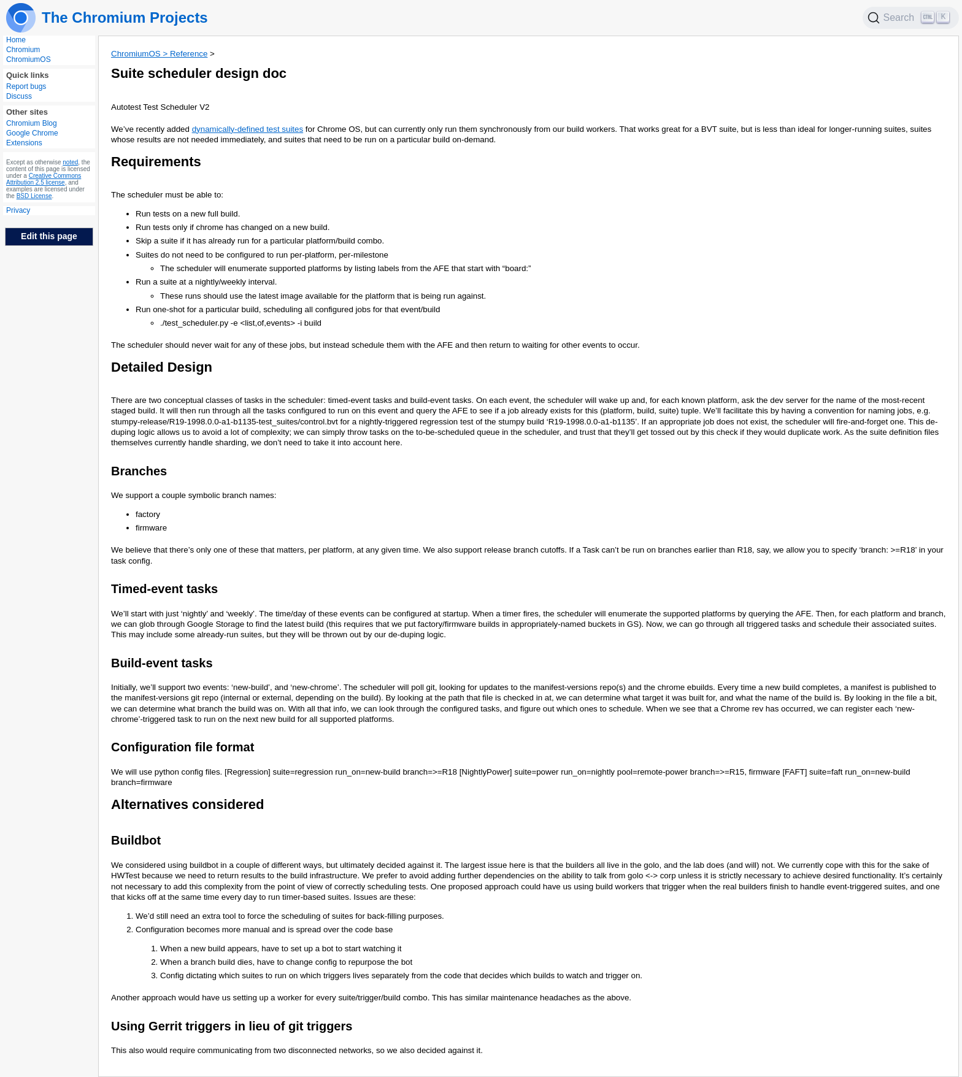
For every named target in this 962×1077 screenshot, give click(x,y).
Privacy (18, 210)
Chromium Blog (31, 123)
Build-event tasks (162, 663)
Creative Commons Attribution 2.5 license (43, 179)
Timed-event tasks (164, 589)
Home (16, 40)
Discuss (19, 96)
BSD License (34, 196)
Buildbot (136, 840)
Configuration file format (182, 747)
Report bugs (26, 86)
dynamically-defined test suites (248, 129)
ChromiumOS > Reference (159, 53)
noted (70, 162)
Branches (139, 471)
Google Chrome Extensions (32, 138)
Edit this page (49, 236)
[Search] (911, 18)
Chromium (23, 49)
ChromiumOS (28, 59)
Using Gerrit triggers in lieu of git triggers (231, 1026)
